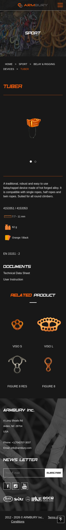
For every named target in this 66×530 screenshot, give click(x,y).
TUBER (24, 69)
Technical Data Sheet (16, 273)
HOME (8, 64)
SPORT (23, 64)
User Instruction (13, 279)
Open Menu (60, 5)
